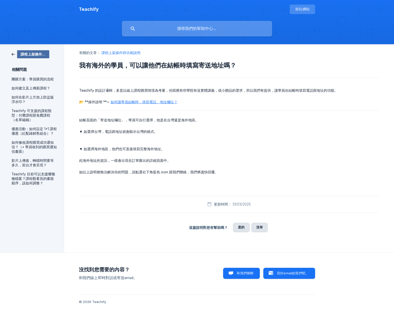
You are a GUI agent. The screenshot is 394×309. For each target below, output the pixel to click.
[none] (89, 9)
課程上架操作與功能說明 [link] (121, 52)
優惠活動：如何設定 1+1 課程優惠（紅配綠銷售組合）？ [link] (34, 131)
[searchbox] (197, 28)
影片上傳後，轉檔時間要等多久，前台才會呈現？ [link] (33, 163)
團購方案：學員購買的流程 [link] (33, 79)
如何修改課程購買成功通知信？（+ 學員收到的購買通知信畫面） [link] (34, 146)
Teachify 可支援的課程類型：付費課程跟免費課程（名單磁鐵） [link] (32, 115)
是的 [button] (241, 227)
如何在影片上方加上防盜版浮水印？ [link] (33, 99)
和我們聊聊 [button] (245, 273)
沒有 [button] (259, 227)
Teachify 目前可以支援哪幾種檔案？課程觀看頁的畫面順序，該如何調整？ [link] (33, 178)
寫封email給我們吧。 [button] (293, 273)
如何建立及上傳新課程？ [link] (31, 88)
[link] (30, 54)
